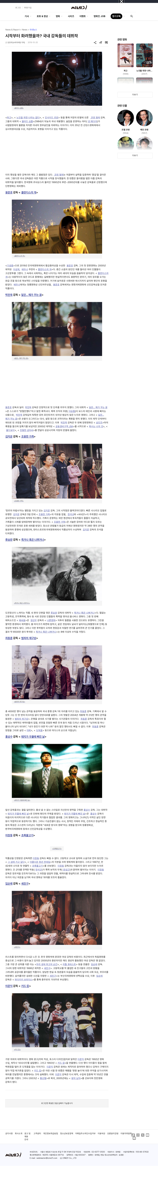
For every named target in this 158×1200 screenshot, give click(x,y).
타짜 (29, 730)
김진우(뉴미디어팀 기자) (16, 42)
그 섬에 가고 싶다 (16, 862)
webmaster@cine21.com (47, 1158)
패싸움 (22, 620)
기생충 (10, 265)
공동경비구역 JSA (64, 426)
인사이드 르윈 (51, 117)
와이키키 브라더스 (23, 979)
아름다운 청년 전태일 (40, 862)
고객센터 (37, 1133)
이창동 (8, 835)
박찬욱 (8, 294)
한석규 (71, 514)
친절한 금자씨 (26, 430)
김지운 (8, 436)
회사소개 (18, 1133)
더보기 (135, 94)
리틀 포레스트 (69, 964)
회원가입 (28, 7)
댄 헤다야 (92, 121)
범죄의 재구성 (28, 638)
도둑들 (39, 730)
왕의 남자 (75, 1078)
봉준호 (8, 192)
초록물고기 (27, 835)
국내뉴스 (33, 29)
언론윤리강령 (112, 1133)
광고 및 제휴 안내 (27, 1136)
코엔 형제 (95, 117)
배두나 (25, 269)
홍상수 (8, 736)
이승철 (72, 411)
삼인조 (99, 422)
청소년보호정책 (66, 1133)
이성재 (16, 269)
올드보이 (10, 430)
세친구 (24, 883)
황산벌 (43, 1078)
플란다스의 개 (28, 192)
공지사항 (9, 1133)
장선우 (34, 620)
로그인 (18, 7)
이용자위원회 (126, 1133)
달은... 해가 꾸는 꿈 (31, 294)
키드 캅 (25, 986)
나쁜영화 (51, 620)
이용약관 (101, 1133)
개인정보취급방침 (50, 1133)
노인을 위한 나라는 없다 (28, 117)
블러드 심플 (27, 121)
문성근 (66, 869)
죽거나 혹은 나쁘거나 (32, 539)
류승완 (8, 539)
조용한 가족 (27, 436)
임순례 (8, 883)
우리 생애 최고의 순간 (46, 964)
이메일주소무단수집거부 (85, 1133)
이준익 (8, 986)
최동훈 (8, 638)
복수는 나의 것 (96, 426)
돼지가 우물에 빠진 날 (33, 736)
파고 (9, 117)
